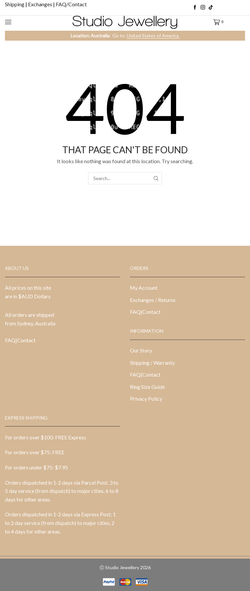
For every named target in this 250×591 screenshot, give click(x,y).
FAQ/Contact (71, 4)
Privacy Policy (146, 398)
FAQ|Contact (20, 340)
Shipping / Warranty (152, 362)
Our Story (141, 350)
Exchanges (40, 4)
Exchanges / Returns (152, 300)
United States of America (153, 35)
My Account (144, 287)
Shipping (15, 4)
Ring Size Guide (147, 387)
